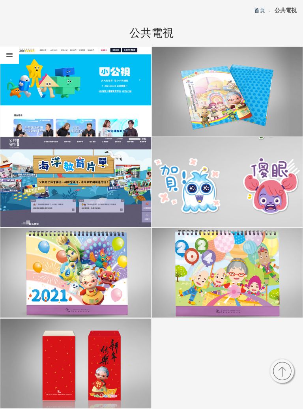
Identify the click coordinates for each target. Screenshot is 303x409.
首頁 (259, 10)
